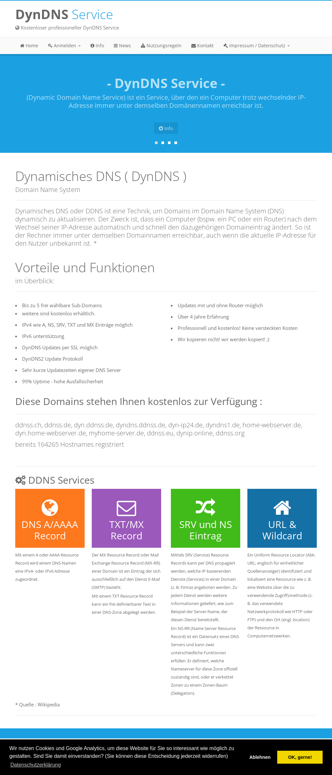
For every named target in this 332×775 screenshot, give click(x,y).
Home (29, 45)
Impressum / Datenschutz (256, 45)
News (122, 45)
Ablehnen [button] (260, 757)
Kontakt (202, 45)
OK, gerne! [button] (300, 757)
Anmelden (64, 45)
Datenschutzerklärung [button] (35, 765)
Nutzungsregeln (161, 45)
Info (97, 45)
